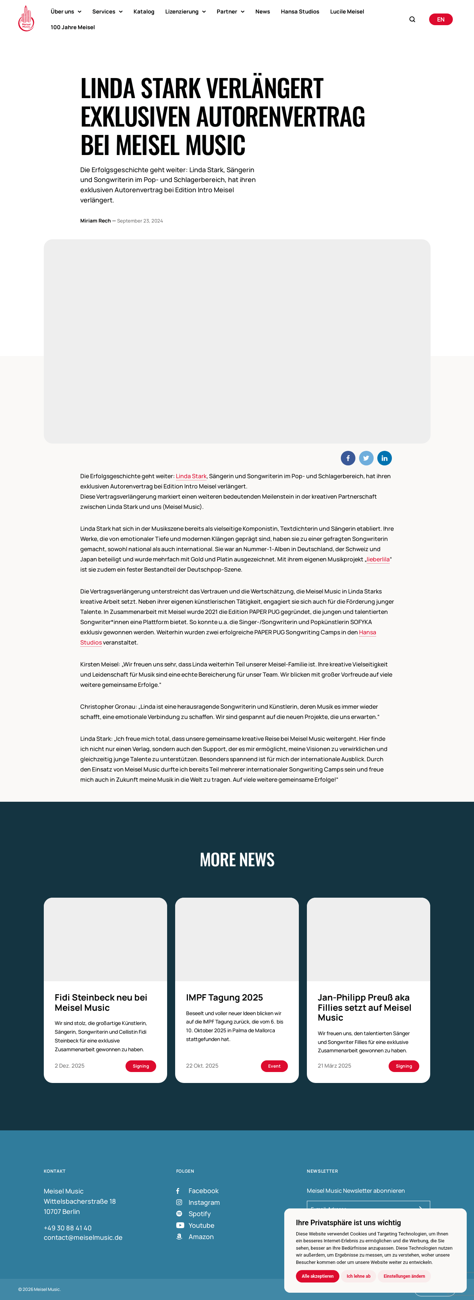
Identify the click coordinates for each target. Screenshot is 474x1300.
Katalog (144, 11)
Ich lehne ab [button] (358, 1276)
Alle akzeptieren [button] (318, 1276)
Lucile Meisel (347, 11)
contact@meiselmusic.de (83, 1237)
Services (103, 11)
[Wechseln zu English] (441, 19)
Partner (227, 11)
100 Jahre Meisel (73, 27)
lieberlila (378, 559)
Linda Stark (191, 476)
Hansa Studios (300, 11)
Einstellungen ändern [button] (404, 1276)
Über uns (62, 11)
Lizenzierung (182, 11)
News (262, 11)
